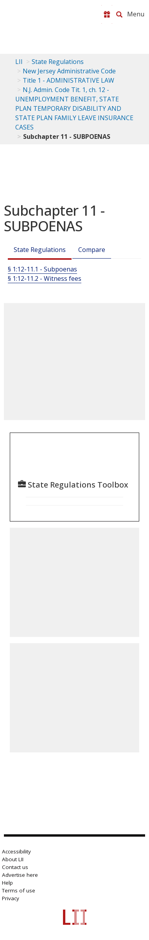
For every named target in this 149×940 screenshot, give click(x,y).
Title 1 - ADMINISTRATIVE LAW (68, 80)
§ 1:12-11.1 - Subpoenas (42, 269)
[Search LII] (119, 14)
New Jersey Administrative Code (69, 71)
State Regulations (58, 61)
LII (19, 61)
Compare (91, 249)
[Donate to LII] (106, 14)
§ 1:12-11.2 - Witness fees (44, 278)
